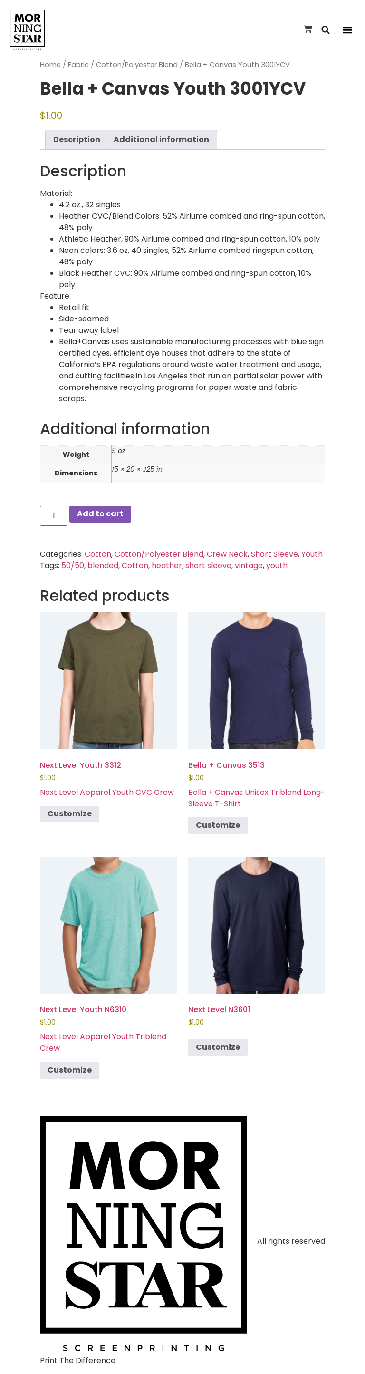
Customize (70, 813)
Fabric (78, 64)
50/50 (72, 565)
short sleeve (208, 565)
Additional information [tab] (161, 139)
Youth (312, 554)
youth (277, 565)
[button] (325, 29)
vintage (249, 565)
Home (50, 64)
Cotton (98, 554)
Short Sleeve (274, 554)
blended (102, 565)
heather (167, 565)
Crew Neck (227, 554)
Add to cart (100, 513)
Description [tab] (76, 139)
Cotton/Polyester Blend (137, 64)
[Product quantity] (53, 516)
